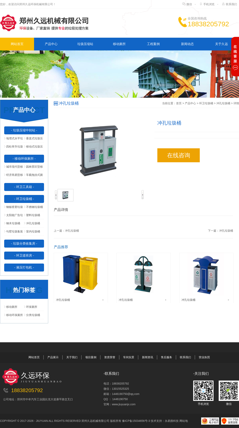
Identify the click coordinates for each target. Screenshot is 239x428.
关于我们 (71, 357)
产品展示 (53, 357)
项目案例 (90, 357)
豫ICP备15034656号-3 (136, 420)
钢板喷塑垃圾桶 (13, 208)
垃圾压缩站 (85, 44)
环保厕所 (30, 306)
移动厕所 (119, 44)
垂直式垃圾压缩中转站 (33, 139)
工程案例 (153, 44)
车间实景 (128, 357)
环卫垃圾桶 (206, 103)
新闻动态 (187, 44)
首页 (179, 103)
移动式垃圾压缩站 (33, 148)
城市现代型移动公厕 (13, 168)
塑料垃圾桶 (32, 215)
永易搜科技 (172, 420)
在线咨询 (178, 155)
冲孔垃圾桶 (32, 223)
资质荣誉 (109, 357)
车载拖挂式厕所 (33, 176)
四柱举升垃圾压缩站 (13, 148)
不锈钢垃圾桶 (33, 207)
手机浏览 (209, 4)
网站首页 (17, 44)
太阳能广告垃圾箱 (13, 216)
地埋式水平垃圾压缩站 (13, 139)
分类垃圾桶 (32, 315)
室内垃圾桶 (32, 231)
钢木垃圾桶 (12, 223)
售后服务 (166, 357)
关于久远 (221, 44)
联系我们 (231, 4)
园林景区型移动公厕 (33, 168)
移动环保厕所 (13, 315)
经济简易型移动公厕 (13, 176)
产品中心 (51, 44)
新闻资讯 (147, 357)
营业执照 (204, 357)
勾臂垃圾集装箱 (13, 232)
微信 (189, 4)
